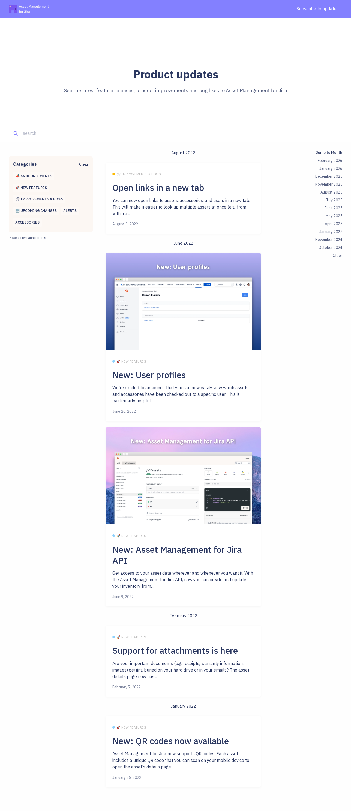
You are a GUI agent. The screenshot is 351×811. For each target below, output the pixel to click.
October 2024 (330, 247)
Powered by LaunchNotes (27, 238)
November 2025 (328, 184)
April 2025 (333, 223)
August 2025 (331, 192)
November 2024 (328, 239)
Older (337, 255)
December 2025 (328, 176)
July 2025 (334, 200)
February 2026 (330, 160)
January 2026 (330, 168)
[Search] (49, 133)
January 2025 (330, 231)
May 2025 (334, 215)
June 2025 (333, 208)
